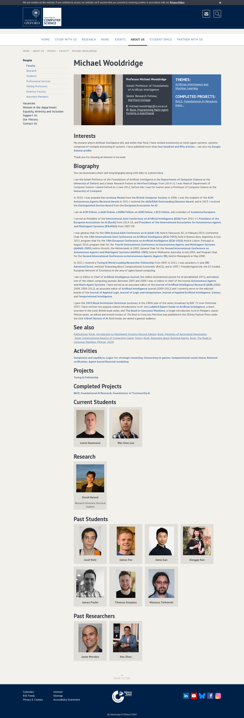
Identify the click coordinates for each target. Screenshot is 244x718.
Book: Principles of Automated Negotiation (182, 334)
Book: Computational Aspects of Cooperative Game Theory (108, 338)
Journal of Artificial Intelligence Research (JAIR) (184, 284)
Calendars (28, 691)
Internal (58, 691)
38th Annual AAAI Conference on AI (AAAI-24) (131, 232)
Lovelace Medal (115, 197)
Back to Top (122, 677)
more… (179, 105)
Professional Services (38, 81)
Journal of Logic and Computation (140, 292)
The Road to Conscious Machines (145, 310)
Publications (81, 334)
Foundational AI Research (200, 101)
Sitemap (58, 695)
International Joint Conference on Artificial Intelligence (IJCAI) (143, 218)
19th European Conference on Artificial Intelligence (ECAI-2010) (144, 240)
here (160, 173)
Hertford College (147, 183)
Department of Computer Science (181, 179)
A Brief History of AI (96, 318)
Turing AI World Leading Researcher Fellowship (125, 262)
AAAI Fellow (107, 212)
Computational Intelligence (95, 296)
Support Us (30, 115)
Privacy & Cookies (33, 699)
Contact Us (30, 123)
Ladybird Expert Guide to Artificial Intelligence (176, 306)
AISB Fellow (145, 212)
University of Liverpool (87, 191)
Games (216, 292)
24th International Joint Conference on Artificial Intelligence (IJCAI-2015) (133, 236)
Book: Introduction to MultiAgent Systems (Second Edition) (122, 334)
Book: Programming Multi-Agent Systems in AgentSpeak (147, 111)
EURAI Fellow (126, 212)
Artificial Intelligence (134, 288)
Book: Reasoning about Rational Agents (166, 338)
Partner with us (190, 39)
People (51, 51)
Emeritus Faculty (36, 91)
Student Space (161, 39)
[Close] (220, 3)
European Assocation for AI (141, 205)
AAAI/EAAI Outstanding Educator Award (169, 201)
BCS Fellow (162, 212)
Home (45, 39)
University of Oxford (86, 183)
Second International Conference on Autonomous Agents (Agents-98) (125, 256)
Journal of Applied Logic (104, 292)
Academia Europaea (203, 212)
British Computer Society (151, 197)
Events (120, 39)
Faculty (64, 51)
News (105, 39)
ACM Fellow (90, 212)
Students (31, 76)
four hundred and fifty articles (176, 146)
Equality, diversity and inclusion (43, 111)
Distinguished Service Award (95, 205)
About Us (139, 38)
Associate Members (37, 96)
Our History (30, 119)
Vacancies (29, 103)
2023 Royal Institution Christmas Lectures (112, 303)
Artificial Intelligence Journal (121, 277)
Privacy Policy (177, 2)
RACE (178, 101)
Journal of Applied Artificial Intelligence (186, 292)
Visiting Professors (36, 86)
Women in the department (40, 107)
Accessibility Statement (66, 699)
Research (89, 39)
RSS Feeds (29, 695)
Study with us (66, 39)
